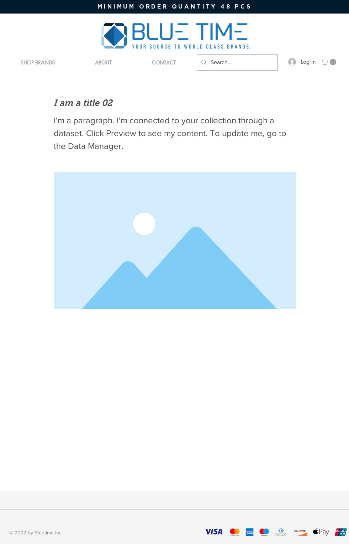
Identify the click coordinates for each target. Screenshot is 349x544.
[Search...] (237, 62)
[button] (328, 62)
